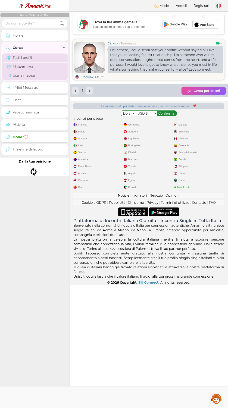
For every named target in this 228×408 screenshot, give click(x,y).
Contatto (199, 326)
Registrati (201, 6)
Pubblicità (117, 326)
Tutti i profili (19, 57)
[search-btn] (61, 23)
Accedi (181, 6)
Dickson (114, 43)
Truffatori (139, 319)
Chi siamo (136, 326)
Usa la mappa (20, 75)
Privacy (152, 326)
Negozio (156, 319)
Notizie (123, 319)
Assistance (216, 399)
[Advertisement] (149, 24)
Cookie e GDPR (94, 326)
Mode (161, 5)
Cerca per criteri (203, 90)
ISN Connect (148, 406)
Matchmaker (20, 66)
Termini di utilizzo (175, 326)
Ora (34, 5)
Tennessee (128, 43)
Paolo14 (87, 77)
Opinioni (172, 319)
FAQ (212, 326)
